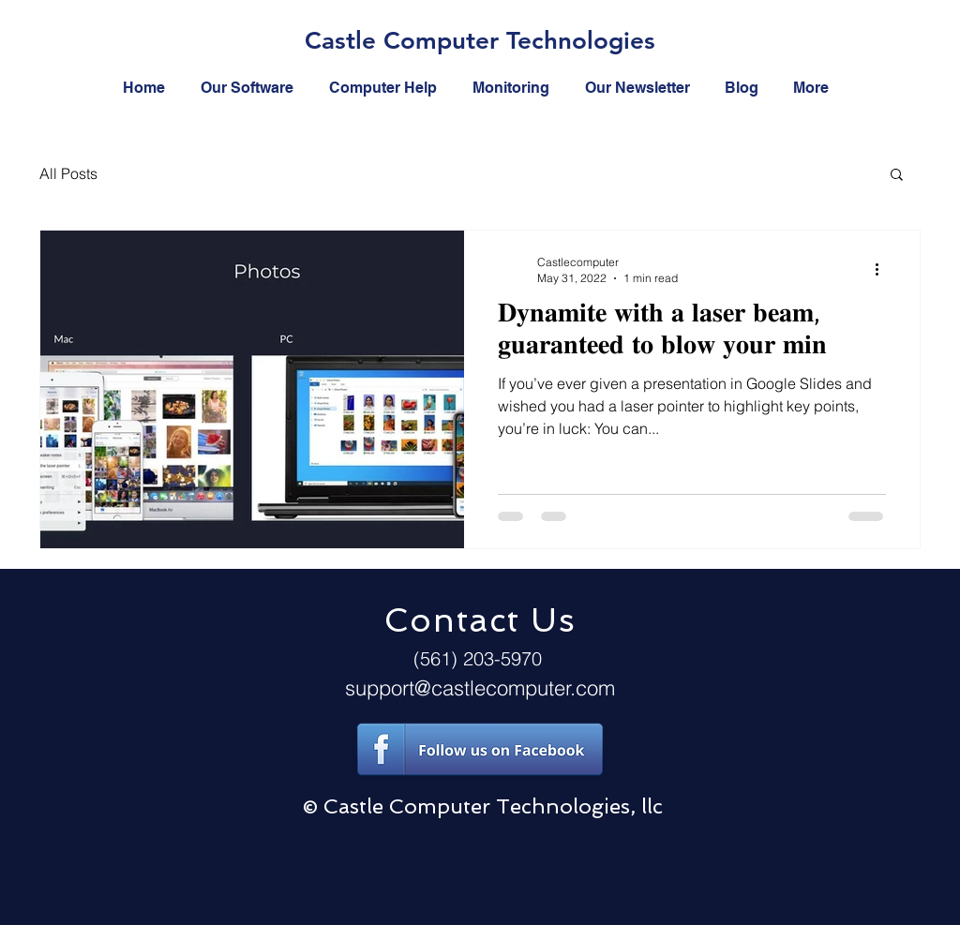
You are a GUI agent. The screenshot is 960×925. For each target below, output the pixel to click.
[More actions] (883, 269)
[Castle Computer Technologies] (480, 42)
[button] (897, 176)
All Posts (68, 173)
